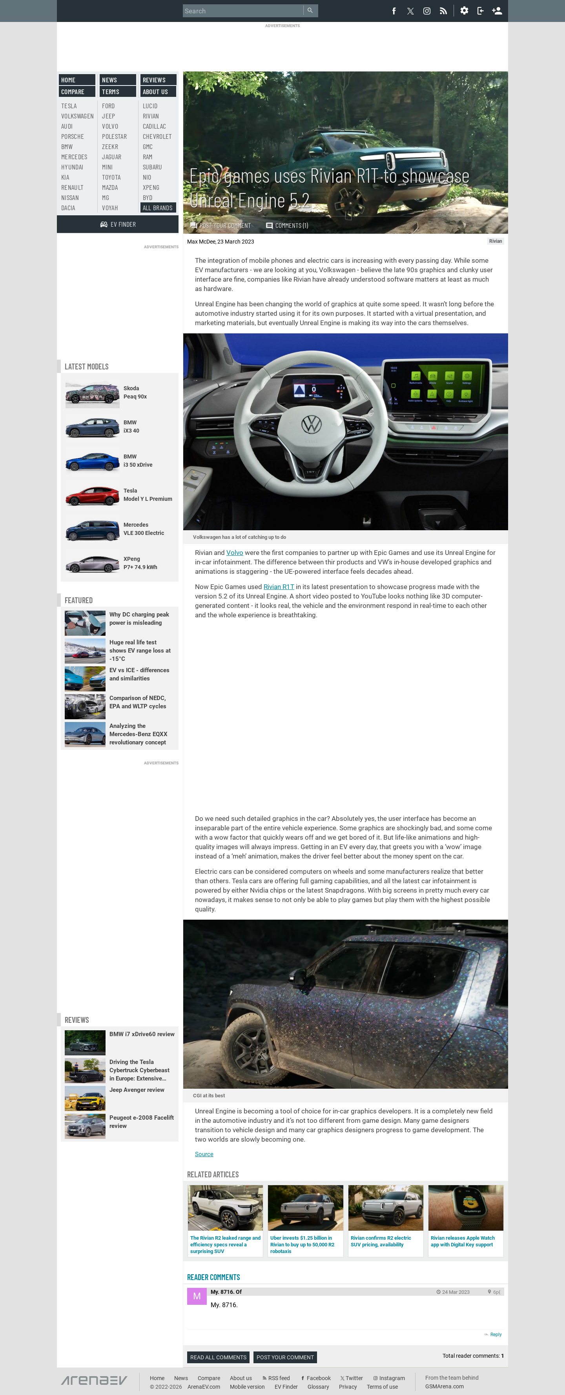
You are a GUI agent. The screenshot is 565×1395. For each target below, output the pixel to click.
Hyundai (72, 166)
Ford (108, 105)
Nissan (70, 197)
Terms (110, 91)
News (109, 79)
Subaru (152, 166)
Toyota (111, 177)
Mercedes (74, 156)
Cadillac (154, 126)
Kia (65, 177)
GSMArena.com (444, 1386)
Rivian (151, 115)
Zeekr (110, 146)
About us (155, 91)
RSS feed (279, 1378)
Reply (496, 1334)
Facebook (319, 1378)
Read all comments (218, 1357)
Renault (72, 187)
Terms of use (382, 1387)
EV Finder (286, 1387)
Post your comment (220, 225)
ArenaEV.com (204, 1387)
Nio (147, 177)
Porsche (72, 136)
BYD (148, 197)
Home (68, 79)
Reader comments (213, 1277)
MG (105, 197)
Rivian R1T (279, 587)
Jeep (108, 115)
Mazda (110, 187)
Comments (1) (286, 225)
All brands (158, 207)
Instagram (392, 1378)
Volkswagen (77, 115)
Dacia (68, 207)
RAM (148, 156)
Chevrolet (157, 136)
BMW (67, 146)
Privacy (348, 1387)
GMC (148, 146)
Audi (67, 126)
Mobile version (247, 1387)
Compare (72, 91)
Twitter (354, 1378)
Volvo (234, 553)
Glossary (318, 1387)
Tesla (69, 105)
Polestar (114, 136)
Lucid (150, 105)
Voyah (110, 207)
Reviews (154, 79)
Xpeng (151, 187)
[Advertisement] (282, 46)
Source (204, 1154)
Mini (107, 166)
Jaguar (111, 156)
